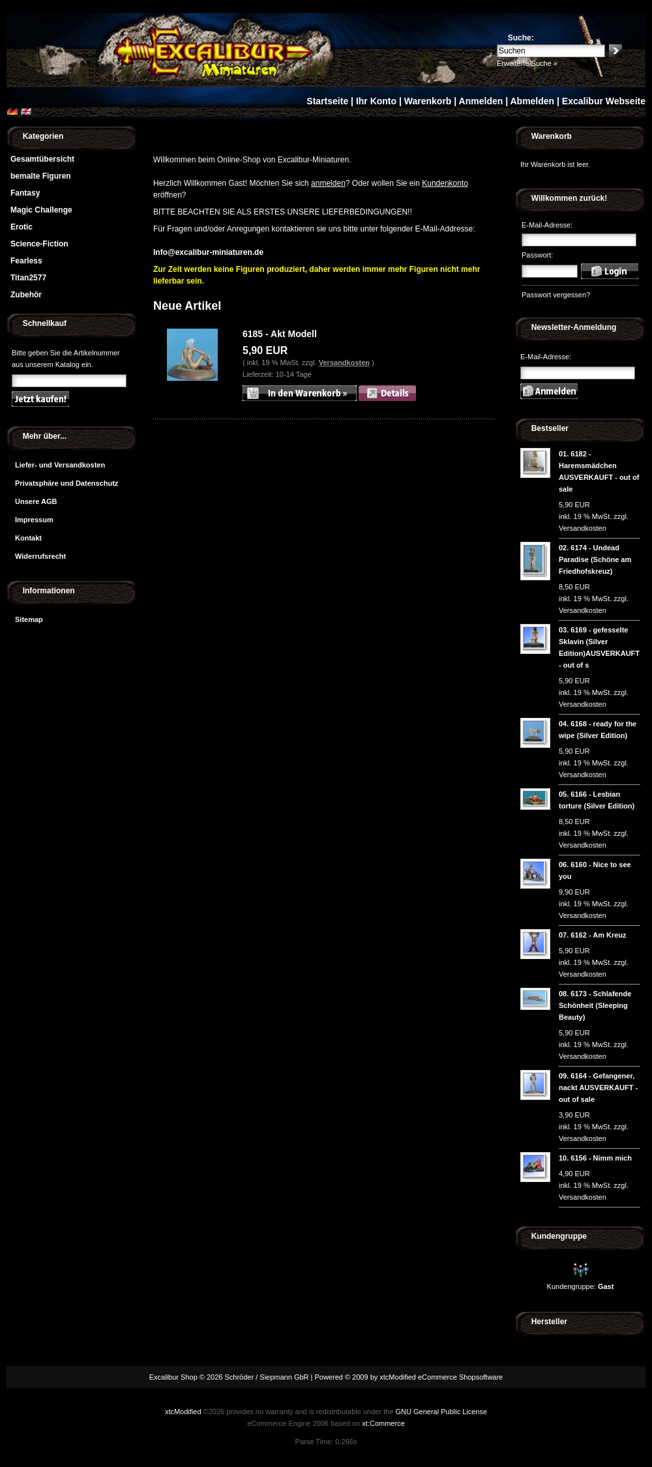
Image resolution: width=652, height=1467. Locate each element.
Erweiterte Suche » (527, 63)
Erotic (21, 226)
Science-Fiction (39, 243)
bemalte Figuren (40, 176)
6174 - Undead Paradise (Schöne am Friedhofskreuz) (595, 559)
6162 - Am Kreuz (598, 935)
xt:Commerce (383, 1423)
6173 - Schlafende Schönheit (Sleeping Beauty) (595, 1005)
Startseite (327, 101)
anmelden (328, 183)
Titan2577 (28, 277)
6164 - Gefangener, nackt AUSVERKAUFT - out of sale (598, 1087)
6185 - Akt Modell (280, 334)
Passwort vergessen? (556, 295)
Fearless (26, 260)
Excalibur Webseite (603, 101)
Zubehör (26, 294)
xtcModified (183, 1411)
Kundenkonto (445, 183)
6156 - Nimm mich (601, 1158)
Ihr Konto (376, 101)
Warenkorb (428, 101)
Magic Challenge (41, 210)
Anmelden (481, 101)
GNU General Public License (441, 1411)
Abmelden (532, 101)
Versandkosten (344, 362)
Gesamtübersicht (42, 159)
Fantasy (25, 193)
